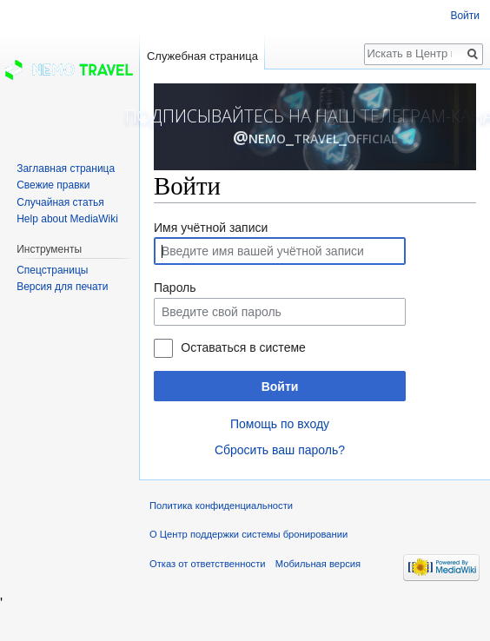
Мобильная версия (318, 563)
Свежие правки (53, 185)
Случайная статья (60, 202)
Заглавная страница (66, 168)
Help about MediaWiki (67, 219)
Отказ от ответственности (207, 563)
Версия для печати (62, 287)
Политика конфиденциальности (221, 505)
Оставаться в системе (243, 347)
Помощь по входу (279, 424)
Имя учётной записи (211, 228)
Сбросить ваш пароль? (280, 450)
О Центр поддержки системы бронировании (248, 534)
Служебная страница (202, 56)
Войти (280, 386)
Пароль (175, 287)
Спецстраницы (52, 270)
